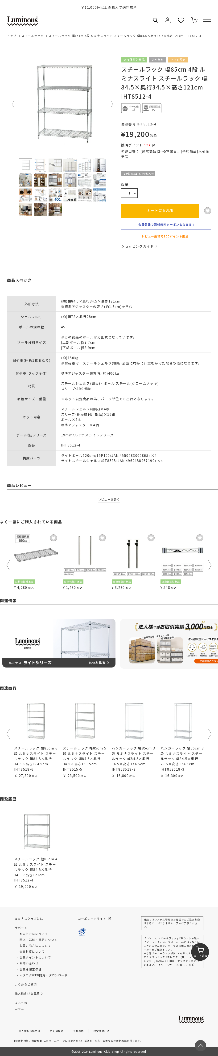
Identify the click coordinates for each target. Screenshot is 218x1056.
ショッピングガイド (139, 246)
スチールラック (32, 36)
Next (112, 104)
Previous (13, 104)
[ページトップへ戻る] (200, 1045)
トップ (11, 36)
